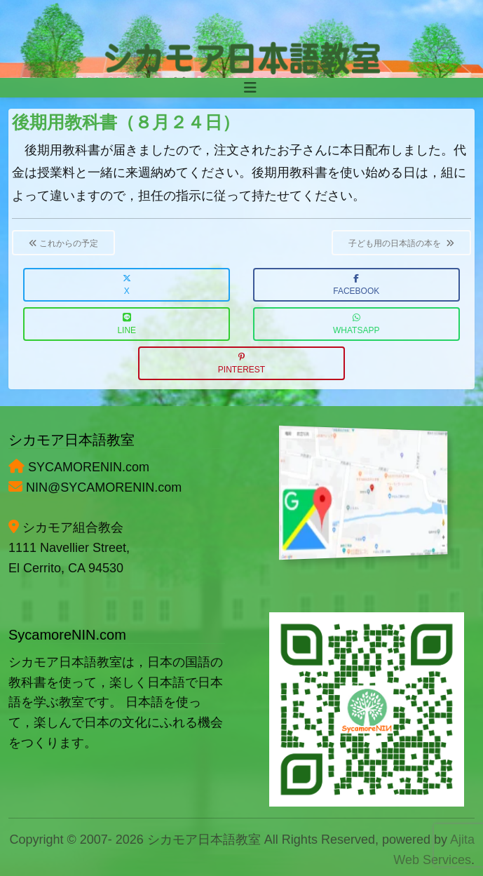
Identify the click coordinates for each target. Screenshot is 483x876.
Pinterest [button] (241, 364)
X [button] (127, 285)
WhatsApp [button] (356, 324)
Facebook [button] (356, 285)
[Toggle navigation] (250, 87)
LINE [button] (126, 324)
